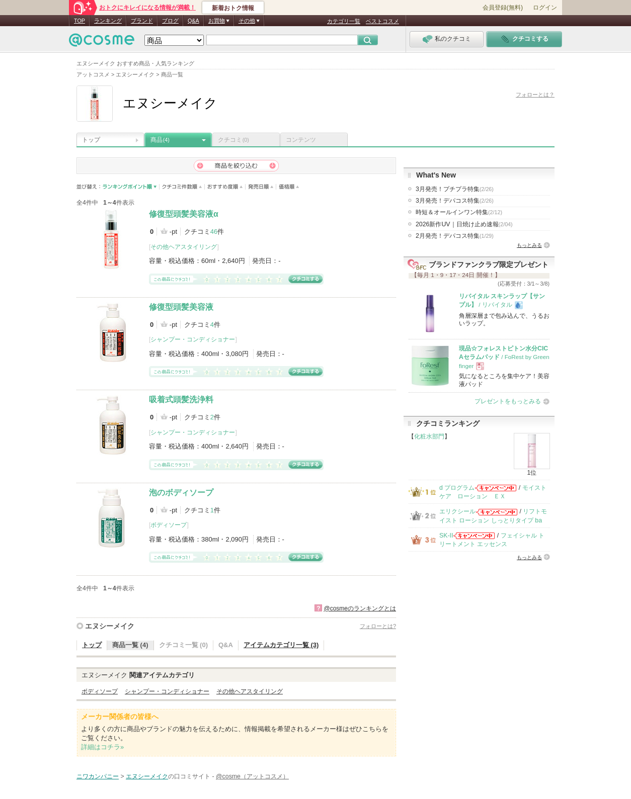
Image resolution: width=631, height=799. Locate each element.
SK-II (446, 535)
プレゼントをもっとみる (508, 401)
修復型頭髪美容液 (181, 307)
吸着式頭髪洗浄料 (181, 399)
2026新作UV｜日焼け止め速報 (464, 224)
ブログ (170, 21)
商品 (160, 139)
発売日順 (261, 187)
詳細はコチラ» (102, 747)
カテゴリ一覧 (343, 21)
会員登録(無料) (503, 7)
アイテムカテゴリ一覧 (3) (281, 645)
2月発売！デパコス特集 (455, 235)
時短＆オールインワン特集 (459, 212)
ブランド (142, 21)
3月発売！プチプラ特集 (455, 189)
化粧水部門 (429, 436)
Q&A (193, 21)
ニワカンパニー (97, 776)
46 (213, 231)
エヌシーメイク (109, 626)
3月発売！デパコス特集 (455, 200)
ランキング (108, 21)
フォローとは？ (535, 95)
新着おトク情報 (233, 8)
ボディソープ (168, 524)
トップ (91, 139)
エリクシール (457, 511)
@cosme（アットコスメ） (252, 776)
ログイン (545, 7)
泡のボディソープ (181, 492)
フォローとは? (378, 626)
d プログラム (457, 487)
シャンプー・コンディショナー (192, 339)
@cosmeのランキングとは (360, 608)
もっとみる (529, 245)
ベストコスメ (382, 21)
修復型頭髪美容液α (183, 214)
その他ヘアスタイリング (183, 246)
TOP (79, 21)
